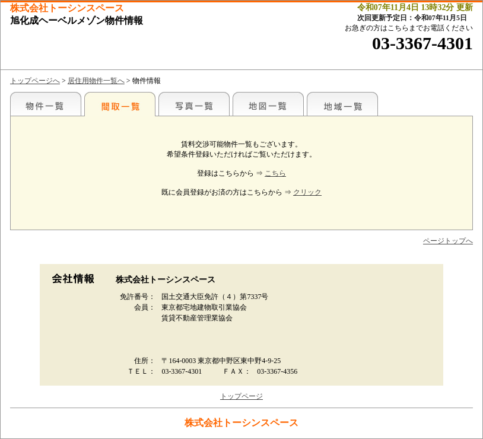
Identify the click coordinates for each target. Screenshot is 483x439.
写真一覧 (194, 104)
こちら (275, 173)
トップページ (241, 396)
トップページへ (35, 81)
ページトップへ (448, 241)
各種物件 (45, 104)
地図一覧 (268, 104)
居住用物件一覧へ (96, 81)
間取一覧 (119, 104)
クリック (307, 192)
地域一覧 (342, 104)
